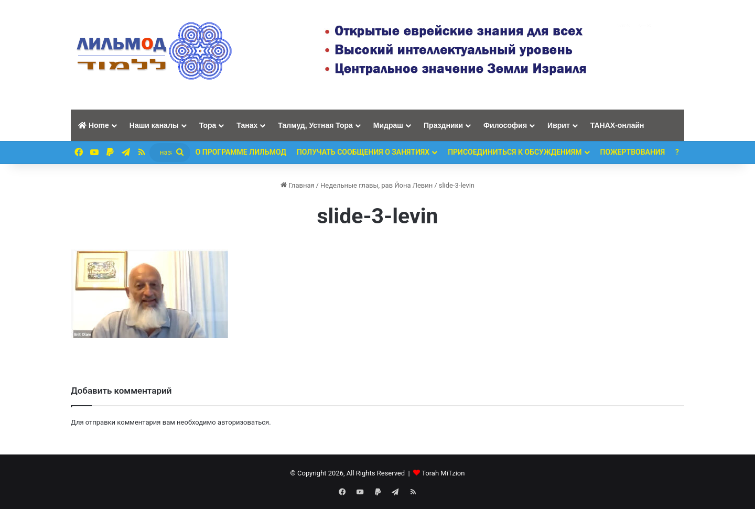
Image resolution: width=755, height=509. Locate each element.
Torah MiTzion (443, 473)
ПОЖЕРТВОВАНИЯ (632, 152)
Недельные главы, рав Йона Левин (376, 185)
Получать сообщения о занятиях (363, 152)
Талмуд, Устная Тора (315, 125)
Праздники (443, 125)
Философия (505, 125)
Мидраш (388, 125)
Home (93, 125)
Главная (298, 185)
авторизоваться (243, 422)
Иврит (558, 125)
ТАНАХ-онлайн (617, 125)
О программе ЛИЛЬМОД (241, 152)
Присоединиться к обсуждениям (514, 152)
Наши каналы (154, 125)
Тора (208, 125)
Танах (246, 125)
